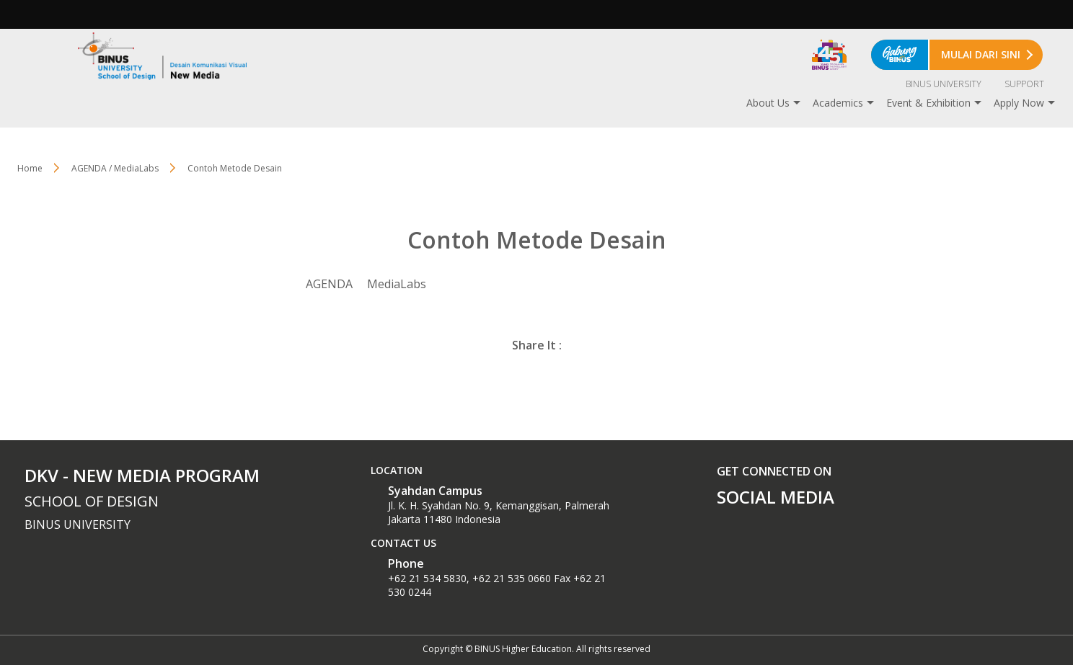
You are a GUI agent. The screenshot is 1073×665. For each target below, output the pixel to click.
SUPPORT (1024, 84)
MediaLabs (396, 284)
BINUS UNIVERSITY (943, 84)
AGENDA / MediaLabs (115, 168)
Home (30, 168)
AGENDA (329, 284)
